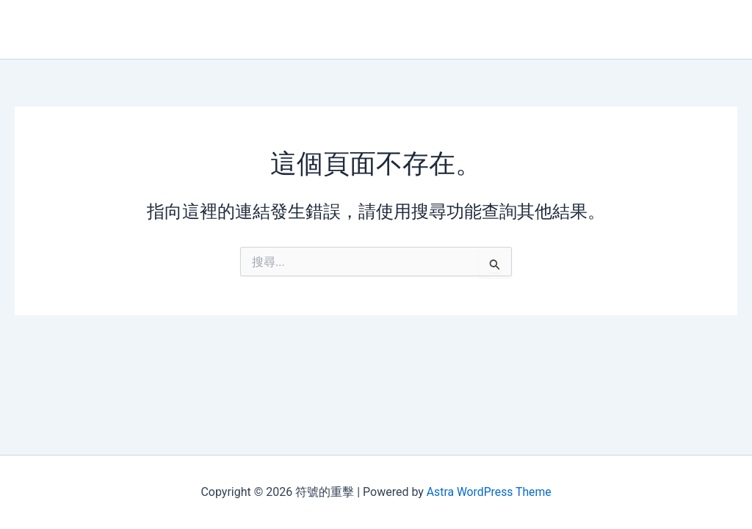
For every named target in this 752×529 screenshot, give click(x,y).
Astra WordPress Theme (488, 492)
